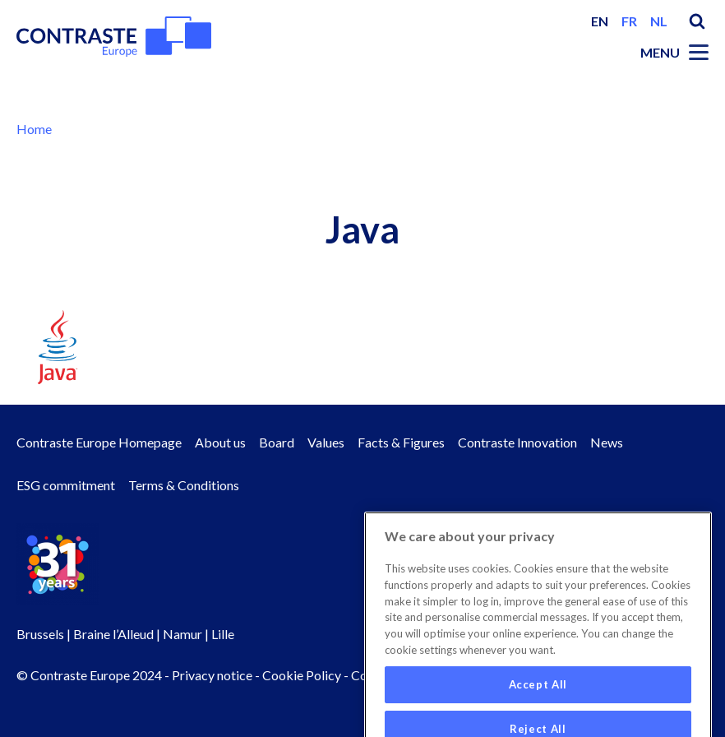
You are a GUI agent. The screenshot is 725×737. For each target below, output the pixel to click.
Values (325, 442)
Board (276, 442)
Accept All (538, 702)
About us (220, 442)
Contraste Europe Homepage (99, 442)
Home (34, 129)
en (599, 21)
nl (658, 21)
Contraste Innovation (517, 442)
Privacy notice (212, 675)
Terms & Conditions (183, 485)
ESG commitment (65, 485)
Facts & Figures (401, 442)
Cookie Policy (301, 675)
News (606, 442)
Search (697, 21)
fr (629, 21)
